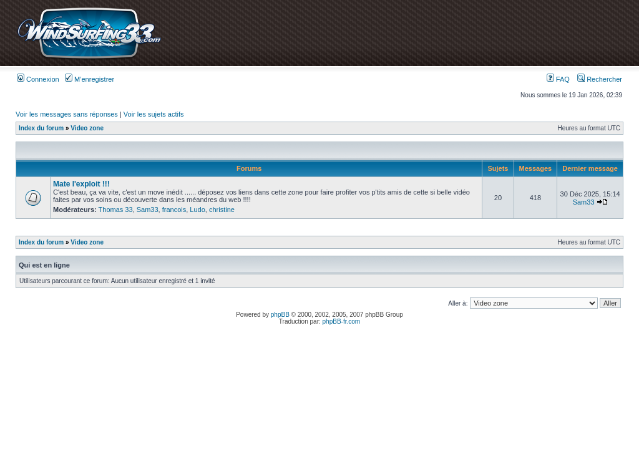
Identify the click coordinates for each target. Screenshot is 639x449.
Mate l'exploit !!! (81, 184)
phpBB (280, 314)
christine (222, 209)
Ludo (197, 209)
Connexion (38, 79)
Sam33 (148, 209)
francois (174, 209)
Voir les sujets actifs (154, 114)
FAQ (558, 79)
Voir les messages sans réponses (67, 114)
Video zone (87, 128)
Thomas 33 (116, 209)
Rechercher (599, 79)
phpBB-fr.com (342, 321)
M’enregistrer (89, 79)
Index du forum (41, 128)
